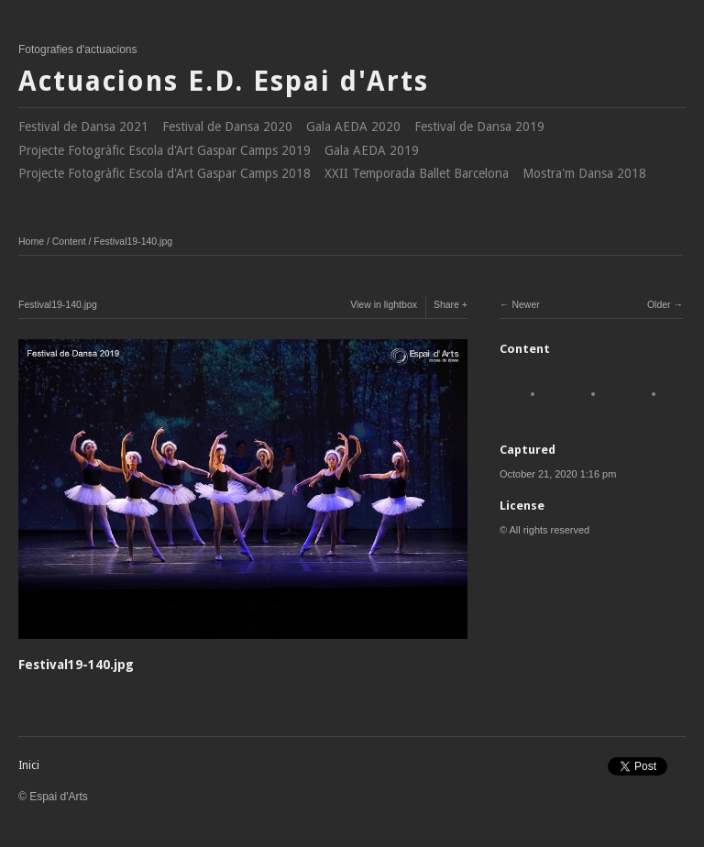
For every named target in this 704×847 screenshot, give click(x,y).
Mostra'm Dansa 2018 (584, 173)
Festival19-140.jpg (133, 241)
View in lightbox (383, 304)
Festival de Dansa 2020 (227, 126)
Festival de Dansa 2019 (479, 126)
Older (659, 304)
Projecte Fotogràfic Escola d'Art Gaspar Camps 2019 (164, 150)
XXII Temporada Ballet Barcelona (416, 173)
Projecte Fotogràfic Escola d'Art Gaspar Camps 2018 (164, 173)
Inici (28, 765)
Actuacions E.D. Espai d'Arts (223, 81)
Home (31, 241)
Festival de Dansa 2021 (83, 126)
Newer (525, 304)
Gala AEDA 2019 (371, 150)
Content (69, 241)
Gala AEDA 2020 (353, 126)
